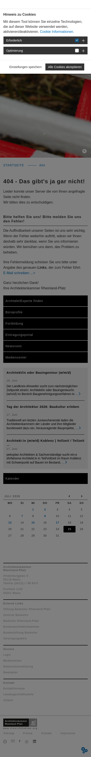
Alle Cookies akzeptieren (65, 67)
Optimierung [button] (14, 50)
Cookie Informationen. (57, 31)
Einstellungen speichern (25, 67)
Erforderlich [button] (14, 40)
